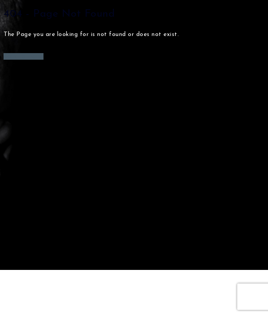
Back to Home (23, 56)
